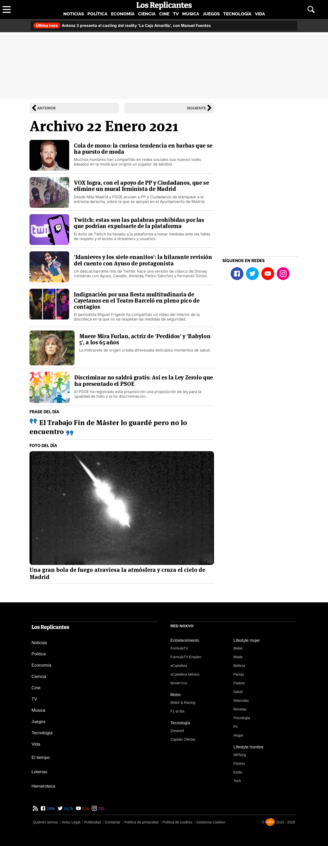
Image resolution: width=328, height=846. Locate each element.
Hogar (238, 735)
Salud (238, 692)
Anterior (46, 108)
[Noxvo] (270, 822)
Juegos (211, 13)
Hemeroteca (43, 786)
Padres (239, 683)
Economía (123, 13)
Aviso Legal (71, 822)
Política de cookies (177, 822)
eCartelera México (185, 674)
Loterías (39, 771)
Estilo (237, 772)
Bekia (237, 648)
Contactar (112, 822)
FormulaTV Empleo (185, 657)
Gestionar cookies (210, 822)
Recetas (240, 709)
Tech (237, 781)
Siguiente (196, 108)
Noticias (73, 13)
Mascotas (241, 700)
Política (97, 13)
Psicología (241, 718)
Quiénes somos (45, 822)
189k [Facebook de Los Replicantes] (50, 808)
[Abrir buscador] (311, 9)
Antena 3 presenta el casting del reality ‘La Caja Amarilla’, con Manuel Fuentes (122, 25)
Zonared (177, 731)
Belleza (239, 666)
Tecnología (237, 13)
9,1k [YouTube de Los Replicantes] (85, 808)
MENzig (239, 755)
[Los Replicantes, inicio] (164, 6)
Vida (260, 13)
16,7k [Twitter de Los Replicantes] (68, 808)
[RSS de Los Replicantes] (35, 808)
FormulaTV (179, 648)
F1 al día (177, 711)
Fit (235, 727)
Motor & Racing (182, 702)
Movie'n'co (178, 683)
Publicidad (92, 822)
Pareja (238, 674)
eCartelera (178, 666)
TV (176, 13)
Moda (237, 657)
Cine (164, 13)
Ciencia (147, 13)
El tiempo (41, 757)
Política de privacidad (141, 822)
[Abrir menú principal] (7, 9)
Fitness (239, 763)
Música (190, 13)
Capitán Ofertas (183, 739)
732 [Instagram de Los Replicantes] (100, 808)
